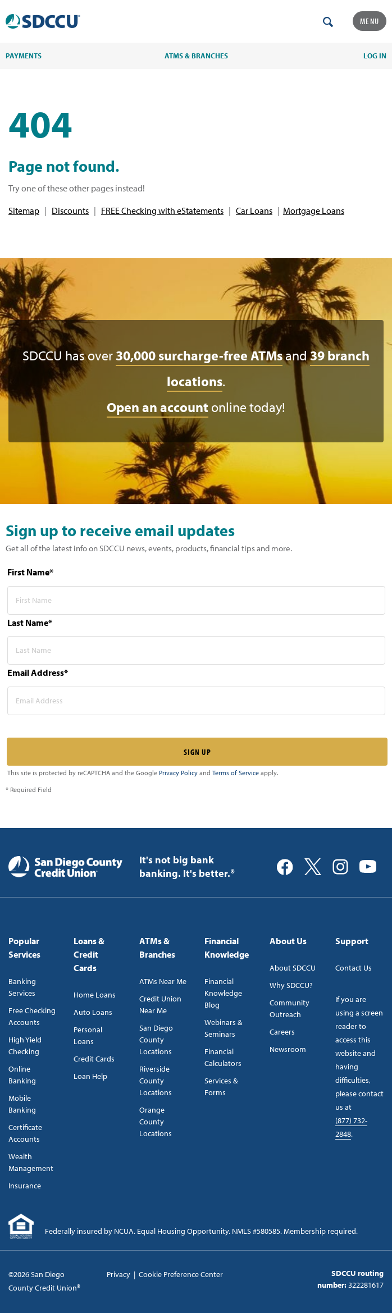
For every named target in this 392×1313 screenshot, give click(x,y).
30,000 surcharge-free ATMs (199, 355)
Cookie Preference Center (181, 1274)
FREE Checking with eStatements (162, 210)
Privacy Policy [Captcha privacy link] (178, 772)
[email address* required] (196, 701)
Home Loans (95, 995)
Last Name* (29, 622)
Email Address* (37, 672)
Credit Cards (94, 1059)
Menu (369, 21)
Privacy (118, 1274)
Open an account (157, 407)
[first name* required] (196, 600)
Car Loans (254, 210)
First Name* (30, 572)
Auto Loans (93, 1012)
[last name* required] (196, 650)
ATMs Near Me (162, 981)
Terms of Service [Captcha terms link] (235, 772)
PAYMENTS (24, 55)
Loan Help (90, 1076)
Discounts (70, 210)
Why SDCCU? (291, 985)
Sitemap (23, 210)
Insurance (24, 1186)
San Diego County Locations (156, 1039)
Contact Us (353, 968)
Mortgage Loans (313, 210)
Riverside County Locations (155, 1080)
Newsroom (288, 1049)
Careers (282, 1032)
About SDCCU (293, 968)
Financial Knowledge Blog (223, 993)
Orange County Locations (155, 1121)
